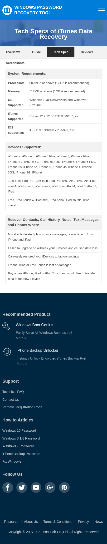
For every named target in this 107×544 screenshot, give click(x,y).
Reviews (87, 52)
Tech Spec (60, 52)
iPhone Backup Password (21, 454)
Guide (36, 52)
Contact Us (10, 399)
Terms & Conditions (58, 522)
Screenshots (15, 63)
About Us (31, 522)
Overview (13, 52)
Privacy (83, 522)
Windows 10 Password (19, 430)
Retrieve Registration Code (22, 407)
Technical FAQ (13, 392)
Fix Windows (11, 461)
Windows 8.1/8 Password (21, 438)
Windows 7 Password (18, 446)
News (99, 522)
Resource (11, 522)
